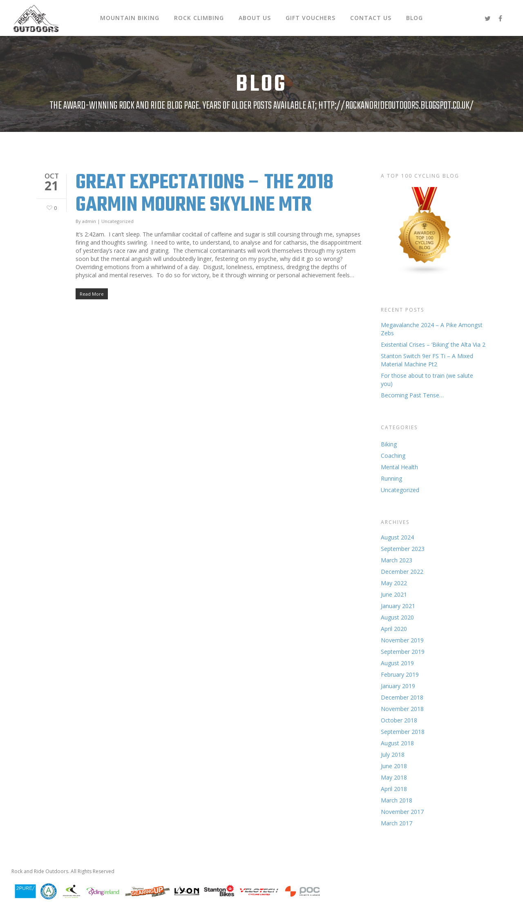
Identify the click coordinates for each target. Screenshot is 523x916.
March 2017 (396, 823)
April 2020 (394, 629)
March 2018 (396, 800)
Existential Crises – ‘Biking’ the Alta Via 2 (433, 344)
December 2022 (402, 571)
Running (391, 478)
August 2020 (397, 617)
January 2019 (398, 686)
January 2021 (398, 606)
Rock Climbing (199, 18)
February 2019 (400, 674)
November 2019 (402, 640)
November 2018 (402, 709)
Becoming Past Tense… (412, 395)
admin (89, 221)
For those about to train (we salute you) (427, 380)
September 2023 (403, 549)
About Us (255, 18)
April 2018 (394, 789)
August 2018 (397, 743)
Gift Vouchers (310, 18)
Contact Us (370, 18)
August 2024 (397, 537)
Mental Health (399, 467)
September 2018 (403, 731)
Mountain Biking (129, 18)
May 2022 (394, 583)
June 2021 (394, 594)
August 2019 (397, 663)
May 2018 (394, 777)
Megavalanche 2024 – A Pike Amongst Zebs (432, 329)
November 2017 (402, 812)
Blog (414, 18)
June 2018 (394, 766)
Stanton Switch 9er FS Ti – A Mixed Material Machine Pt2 (427, 360)
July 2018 (393, 754)
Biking (389, 444)
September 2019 (403, 651)
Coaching (393, 455)
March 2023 (396, 560)
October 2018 (399, 720)
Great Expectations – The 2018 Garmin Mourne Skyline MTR (204, 194)
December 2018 (402, 697)
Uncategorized (117, 221)
